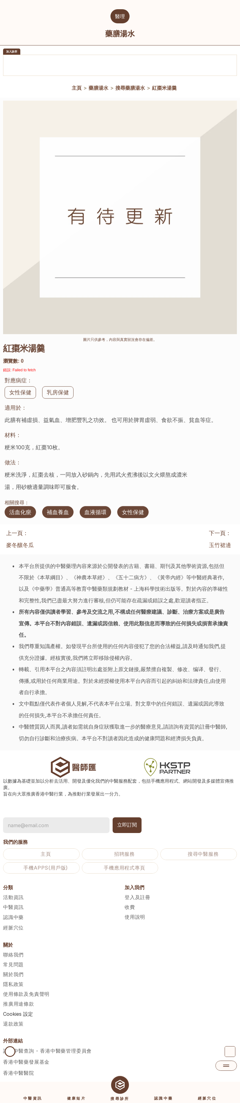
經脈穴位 (13, 928)
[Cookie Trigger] (18, 1014)
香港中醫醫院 (18, 1073)
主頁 (76, 89)
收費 (130, 907)
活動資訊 (13, 897)
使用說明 (135, 917)
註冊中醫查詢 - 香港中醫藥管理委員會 (47, 1051)
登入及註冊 (137, 897)
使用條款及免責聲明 (26, 994)
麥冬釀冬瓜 (20, 545)
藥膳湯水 (98, 89)
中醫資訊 (13, 907)
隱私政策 (13, 984)
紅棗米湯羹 (164, 89)
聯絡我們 (13, 955)
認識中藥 (13, 917)
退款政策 (13, 1024)
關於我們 (13, 974)
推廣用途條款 (18, 1004)
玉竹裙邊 (220, 545)
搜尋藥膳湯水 (130, 89)
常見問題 (13, 964)
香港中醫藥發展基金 (26, 1062)
